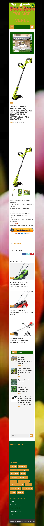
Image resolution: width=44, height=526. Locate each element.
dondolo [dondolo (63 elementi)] (13, 492)
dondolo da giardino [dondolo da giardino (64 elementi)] (15, 488)
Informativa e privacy (15, 511)
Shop (11, 103)
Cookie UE (13, 514)
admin (11, 122)
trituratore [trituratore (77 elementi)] (13, 470)
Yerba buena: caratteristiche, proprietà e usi (23, 389)
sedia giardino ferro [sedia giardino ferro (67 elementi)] (24, 481)
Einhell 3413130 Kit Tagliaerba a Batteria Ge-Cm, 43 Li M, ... (21, 312)
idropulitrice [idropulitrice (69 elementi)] (13, 481)
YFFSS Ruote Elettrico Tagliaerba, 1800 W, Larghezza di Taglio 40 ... (20, 284)
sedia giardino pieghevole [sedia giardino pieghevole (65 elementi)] (17, 484)
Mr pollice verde (22, 14)
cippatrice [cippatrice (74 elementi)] (23, 473)
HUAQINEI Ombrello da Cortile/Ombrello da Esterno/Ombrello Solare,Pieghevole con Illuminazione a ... (25, 400)
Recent (14, 352)
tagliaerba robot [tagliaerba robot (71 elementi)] (23, 477)
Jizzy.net (20, 505)
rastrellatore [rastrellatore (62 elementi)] (20, 492)
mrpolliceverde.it (19, 521)
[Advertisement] (22, 135)
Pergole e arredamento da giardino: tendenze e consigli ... (21, 47)
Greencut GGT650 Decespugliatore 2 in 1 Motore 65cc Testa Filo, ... (20, 340)
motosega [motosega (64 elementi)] (28, 484)
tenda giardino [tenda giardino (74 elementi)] (14, 473)
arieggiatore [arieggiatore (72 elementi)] (14, 477)
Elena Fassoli (21, 365)
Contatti (12, 501)
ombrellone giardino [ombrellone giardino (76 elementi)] (23, 470)
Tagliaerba (17, 243)
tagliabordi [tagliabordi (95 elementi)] (13, 466)
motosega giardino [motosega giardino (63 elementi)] (27, 488)
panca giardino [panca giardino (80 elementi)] (22, 466)
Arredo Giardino (21, 41)
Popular (20, 352)
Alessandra (20, 384)
